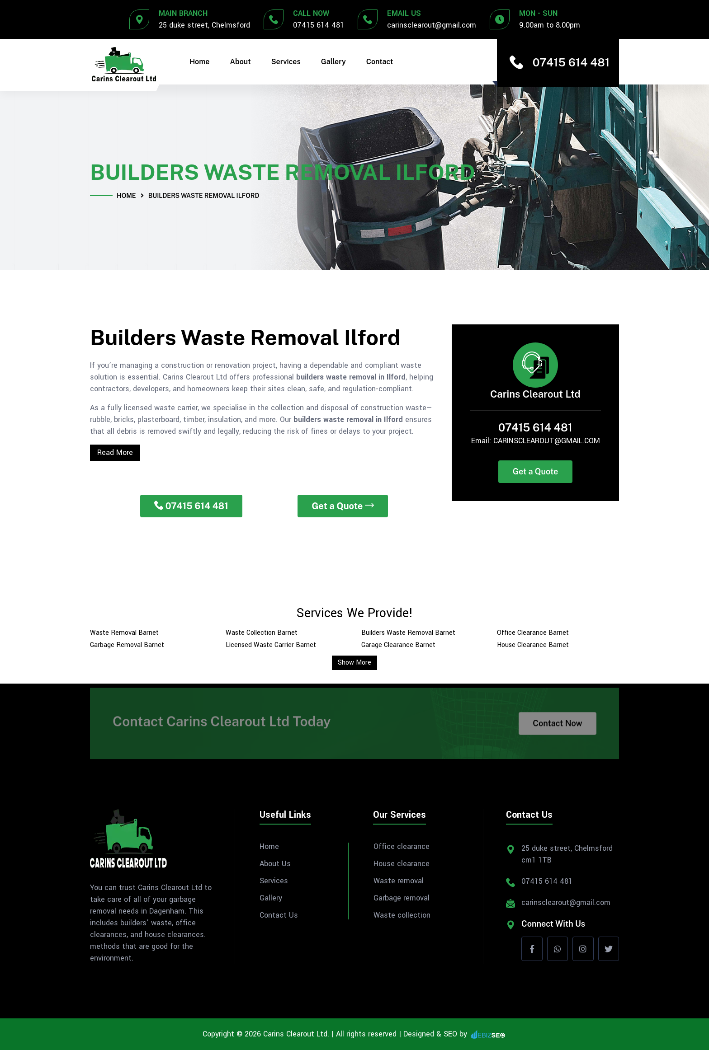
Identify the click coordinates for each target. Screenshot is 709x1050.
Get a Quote (343, 506)
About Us (275, 864)
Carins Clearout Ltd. (296, 1034)
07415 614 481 (318, 25)
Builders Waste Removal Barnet (408, 633)
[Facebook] (532, 949)
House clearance (401, 864)
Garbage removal (401, 898)
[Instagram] (583, 949)
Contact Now (557, 727)
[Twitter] (608, 949)
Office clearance (401, 847)
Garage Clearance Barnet (398, 645)
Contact (379, 61)
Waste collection (401, 915)
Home (199, 61)
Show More (354, 662)
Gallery (333, 61)
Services (286, 61)
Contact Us (279, 915)
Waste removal (398, 881)
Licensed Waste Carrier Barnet (271, 645)
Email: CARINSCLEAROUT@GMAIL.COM (535, 441)
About (240, 61)
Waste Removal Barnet (124, 633)
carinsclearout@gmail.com (431, 25)
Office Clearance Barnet (533, 633)
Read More (115, 452)
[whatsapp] (557, 949)
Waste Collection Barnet (262, 633)
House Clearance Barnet (533, 645)
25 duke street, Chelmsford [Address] (204, 25)
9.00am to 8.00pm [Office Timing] (549, 25)
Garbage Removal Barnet (127, 645)
